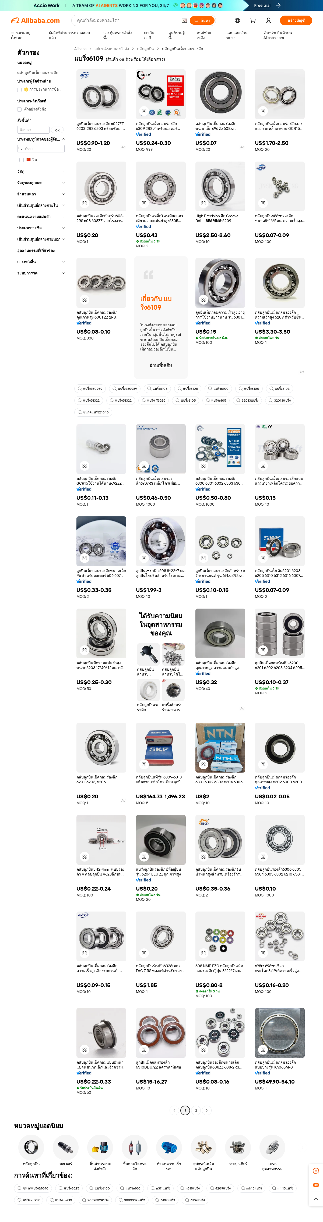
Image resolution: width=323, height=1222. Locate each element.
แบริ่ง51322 (89, 400)
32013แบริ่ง (247, 400)
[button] (184, 20)
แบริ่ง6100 (218, 389)
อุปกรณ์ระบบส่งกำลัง (111, 49)
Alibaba (80, 49)
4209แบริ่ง (220, 1188)
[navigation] (41, 580)
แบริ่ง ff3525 (153, 400)
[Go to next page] (207, 1110)
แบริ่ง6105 (185, 400)
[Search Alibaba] (127, 20)
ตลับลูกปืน (145, 49)
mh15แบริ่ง (251, 1188)
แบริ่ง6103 (279, 389)
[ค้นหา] (202, 20)
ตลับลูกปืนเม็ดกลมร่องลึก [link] (182, 49)
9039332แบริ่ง (95, 1200)
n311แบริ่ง (160, 1188)
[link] (316, 1171)
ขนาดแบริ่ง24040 (93, 412)
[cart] (254, 21)
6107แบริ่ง (165, 1200)
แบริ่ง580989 (90, 389)
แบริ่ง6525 (69, 1188)
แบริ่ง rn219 (28, 1200)
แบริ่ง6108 (157, 389)
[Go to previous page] (174, 1110)
